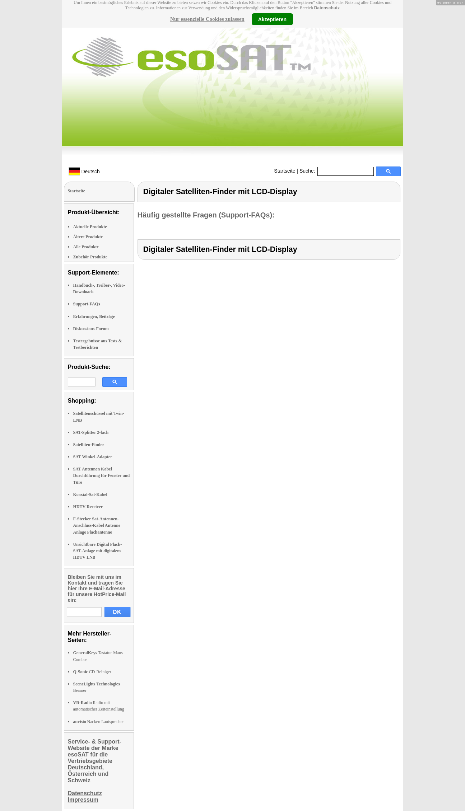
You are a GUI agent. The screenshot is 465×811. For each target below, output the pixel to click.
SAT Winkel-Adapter (92, 456)
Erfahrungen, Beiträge (94, 316)
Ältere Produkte (88, 236)
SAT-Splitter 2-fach (91, 432)
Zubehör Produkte (90, 256)
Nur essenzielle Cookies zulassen (207, 19)
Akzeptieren (272, 19)
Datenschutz (327, 7)
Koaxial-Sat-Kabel (90, 494)
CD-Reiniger (92, 671)
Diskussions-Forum (91, 328)
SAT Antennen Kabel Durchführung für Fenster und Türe (101, 475)
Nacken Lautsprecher (98, 721)
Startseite (284, 171)
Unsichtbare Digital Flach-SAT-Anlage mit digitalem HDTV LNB (97, 551)
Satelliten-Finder (88, 444)
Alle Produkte (86, 246)
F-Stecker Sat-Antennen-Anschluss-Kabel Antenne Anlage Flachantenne (97, 525)
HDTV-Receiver (88, 506)
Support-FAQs (86, 303)
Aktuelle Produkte (90, 226)
